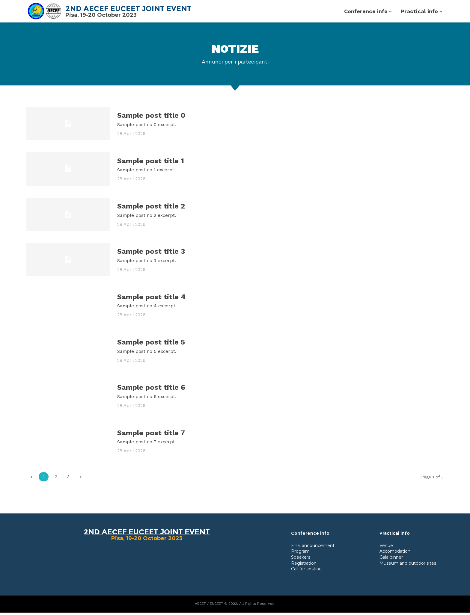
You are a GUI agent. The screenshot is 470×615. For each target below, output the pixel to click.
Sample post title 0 (151, 118)
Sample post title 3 (151, 254)
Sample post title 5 (151, 344)
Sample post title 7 (151, 435)
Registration (304, 565)
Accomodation (394, 553)
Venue (386, 548)
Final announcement (313, 548)
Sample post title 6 (151, 390)
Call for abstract (307, 571)
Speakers (300, 559)
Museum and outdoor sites (407, 565)
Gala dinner (391, 559)
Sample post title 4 (151, 299)
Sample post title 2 (151, 208)
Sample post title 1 (150, 163)
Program (300, 553)
